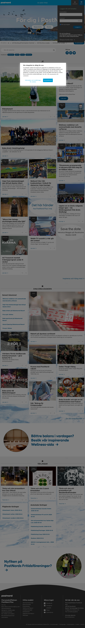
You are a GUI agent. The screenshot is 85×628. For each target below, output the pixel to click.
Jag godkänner (48, 80)
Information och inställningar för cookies (33, 81)
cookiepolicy (26, 75)
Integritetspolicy (52, 74)
